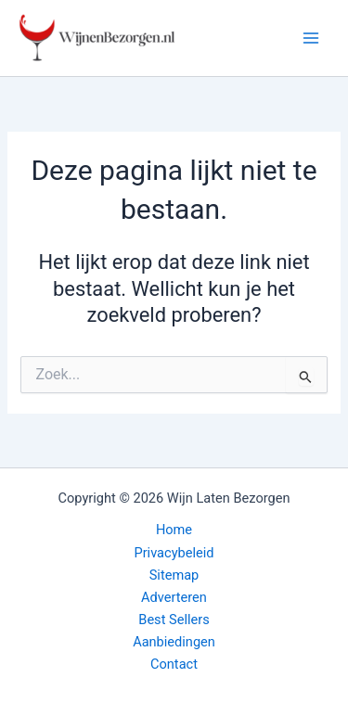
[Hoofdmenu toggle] (310, 38)
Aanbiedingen (174, 641)
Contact (174, 664)
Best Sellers (173, 619)
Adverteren (174, 597)
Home (174, 529)
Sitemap (174, 575)
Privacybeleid (173, 552)
